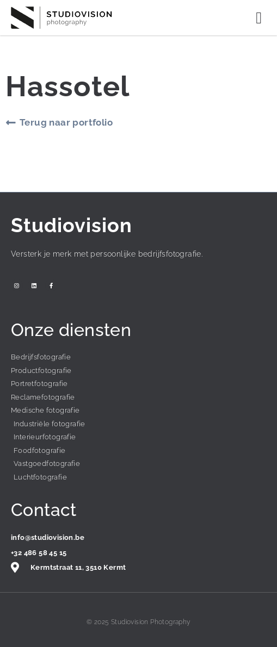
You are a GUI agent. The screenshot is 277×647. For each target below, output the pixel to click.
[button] (259, 17)
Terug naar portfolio (66, 122)
